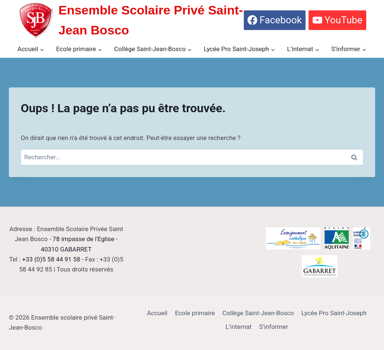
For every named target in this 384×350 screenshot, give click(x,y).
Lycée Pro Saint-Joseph (334, 313)
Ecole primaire (195, 313)
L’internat (238, 326)
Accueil (157, 313)
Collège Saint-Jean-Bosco (258, 313)
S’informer (273, 326)
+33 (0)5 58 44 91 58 (51, 259)
